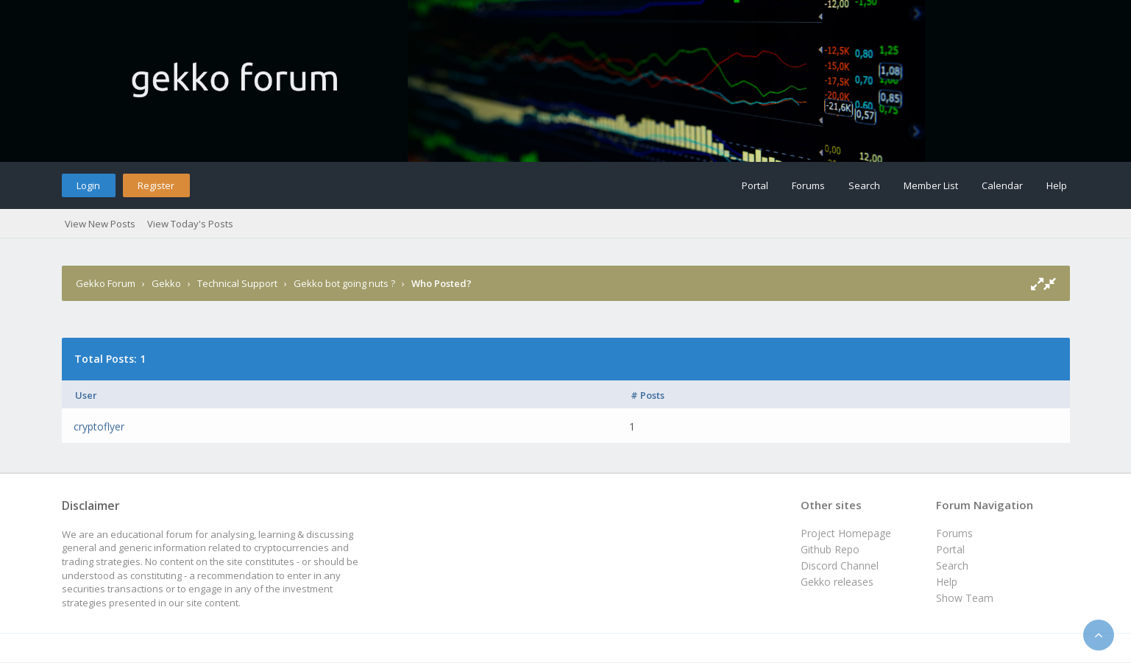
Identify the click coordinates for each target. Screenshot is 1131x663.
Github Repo (830, 549)
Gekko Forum (105, 283)
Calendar (1002, 185)
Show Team (964, 598)
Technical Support (237, 283)
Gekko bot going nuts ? (344, 283)
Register (156, 185)
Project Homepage (846, 533)
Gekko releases (837, 582)
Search (864, 185)
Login (88, 185)
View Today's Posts (190, 223)
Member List (931, 185)
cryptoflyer (99, 426)
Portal (755, 185)
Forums (808, 185)
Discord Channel (840, 565)
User (86, 395)
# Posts (647, 395)
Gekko (166, 283)
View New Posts (100, 223)
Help (1056, 185)
